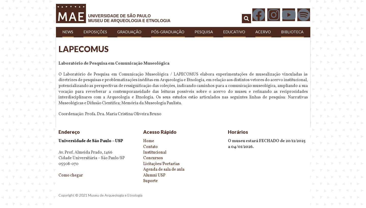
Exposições (95, 31)
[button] (246, 18)
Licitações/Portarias (161, 164)
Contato (150, 147)
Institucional (154, 152)
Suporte (150, 181)
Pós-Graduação (168, 31)
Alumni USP (154, 175)
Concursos (153, 158)
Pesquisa (204, 31)
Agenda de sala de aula (163, 169)
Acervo (263, 31)
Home (148, 141)
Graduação (129, 31)
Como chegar (70, 175)
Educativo (234, 31)
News (68, 31)
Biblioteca (292, 31)
